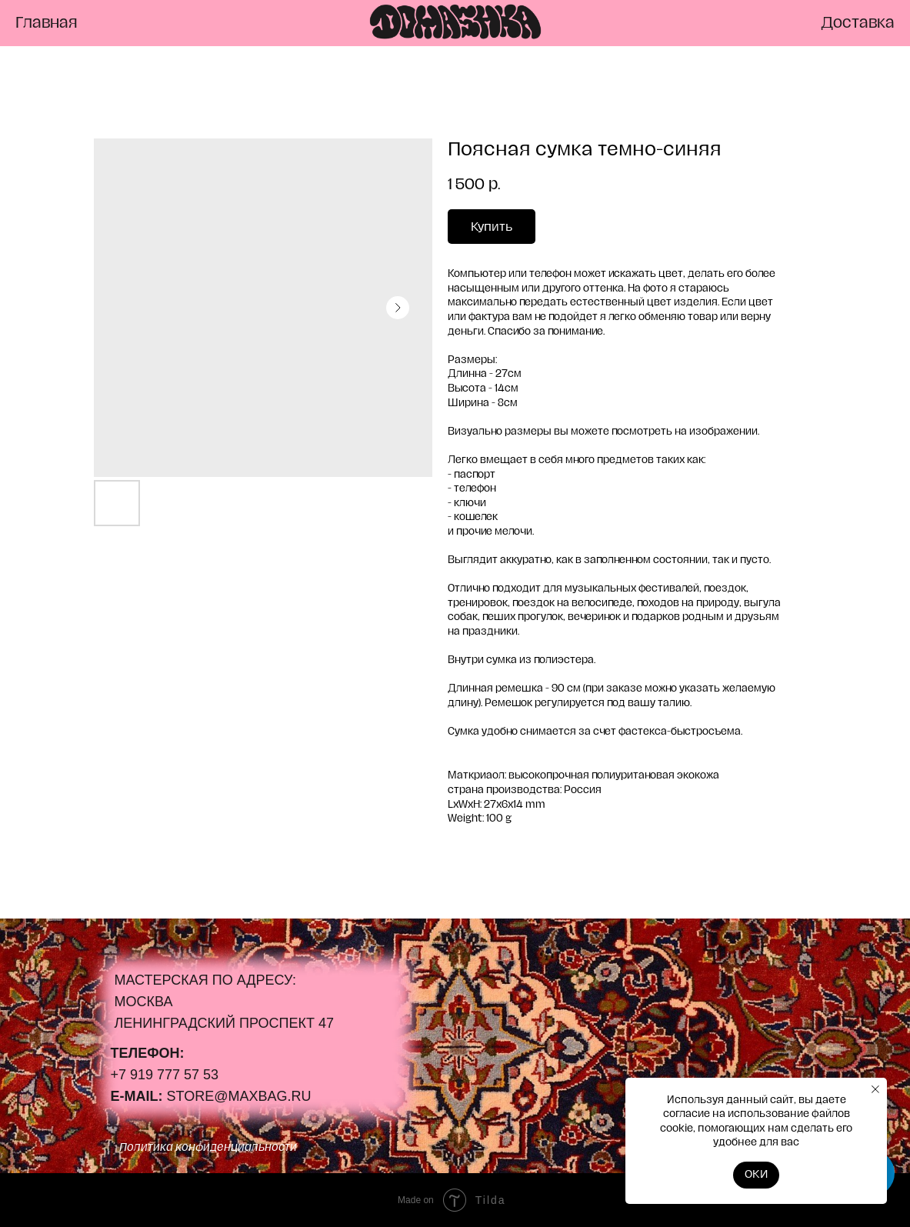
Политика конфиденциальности (208, 1147)
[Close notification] (875, 1089)
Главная (46, 23)
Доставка (858, 23)
